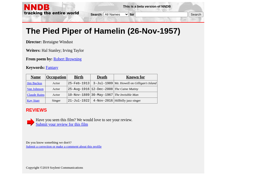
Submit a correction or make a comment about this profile (64, 148)
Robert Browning (68, 59)
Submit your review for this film (62, 126)
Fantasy (52, 67)
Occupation (56, 77)
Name (36, 77)
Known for (135, 77)
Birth (78, 77)
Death (102, 77)
